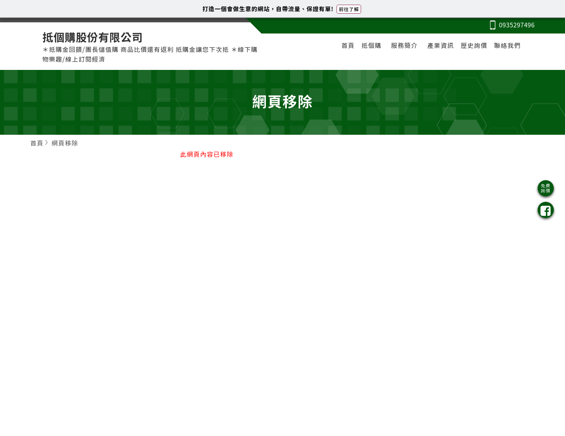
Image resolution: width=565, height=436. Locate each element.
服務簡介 (404, 45)
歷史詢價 (474, 45)
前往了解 (349, 9)
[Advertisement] (465, 213)
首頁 (348, 45)
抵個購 (371, 45)
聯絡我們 (507, 45)
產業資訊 (440, 45)
